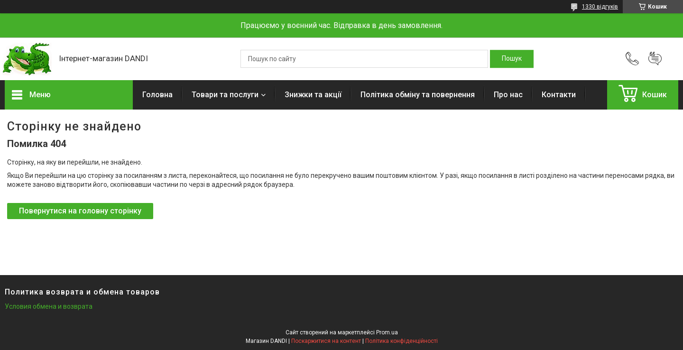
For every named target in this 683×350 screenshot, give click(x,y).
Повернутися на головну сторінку (80, 210)
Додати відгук (655, 58)
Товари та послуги (225, 94)
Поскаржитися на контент (326, 341)
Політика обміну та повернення (417, 94)
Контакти (559, 94)
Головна (157, 94)
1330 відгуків (600, 6)
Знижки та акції (313, 94)
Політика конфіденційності (401, 341)
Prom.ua (387, 332)
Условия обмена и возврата (48, 306)
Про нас (508, 94)
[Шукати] (512, 59)
